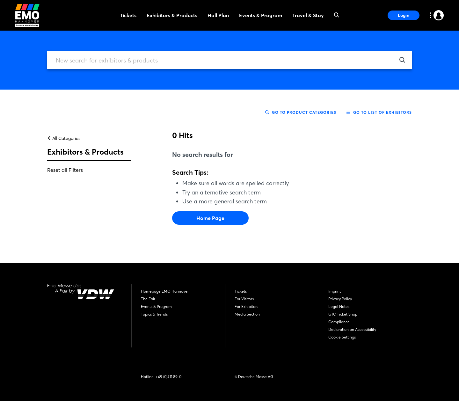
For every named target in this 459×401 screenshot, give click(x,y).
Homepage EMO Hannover (165, 291)
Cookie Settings (342, 337)
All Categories (63, 140)
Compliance (339, 321)
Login (403, 15)
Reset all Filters (65, 172)
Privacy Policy (340, 298)
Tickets (241, 291)
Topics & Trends (154, 314)
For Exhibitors (246, 306)
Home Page (210, 220)
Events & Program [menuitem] (260, 15)
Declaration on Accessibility (352, 329)
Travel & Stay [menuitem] (308, 15)
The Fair (148, 298)
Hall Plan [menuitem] (218, 15)
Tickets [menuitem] (128, 15)
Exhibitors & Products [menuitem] (172, 15)
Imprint (334, 291)
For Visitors (244, 298)
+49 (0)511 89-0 (168, 376)
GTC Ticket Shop (342, 314)
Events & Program (156, 306)
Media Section (247, 314)
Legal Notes (338, 306)
